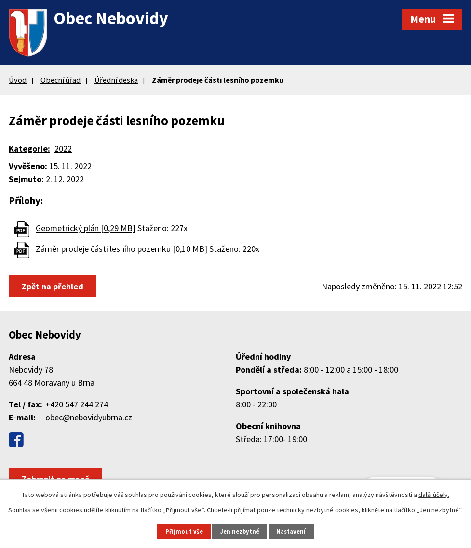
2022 (63, 148)
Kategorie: (29, 148)
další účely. (433, 494)
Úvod (18, 80)
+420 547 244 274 (76, 404)
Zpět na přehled (52, 286)
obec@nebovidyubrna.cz (88, 417)
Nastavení (291, 531)
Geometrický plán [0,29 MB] (85, 228)
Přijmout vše (184, 531)
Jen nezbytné (239, 531)
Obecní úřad (60, 80)
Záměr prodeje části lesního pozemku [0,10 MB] (121, 249)
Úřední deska (116, 80)
